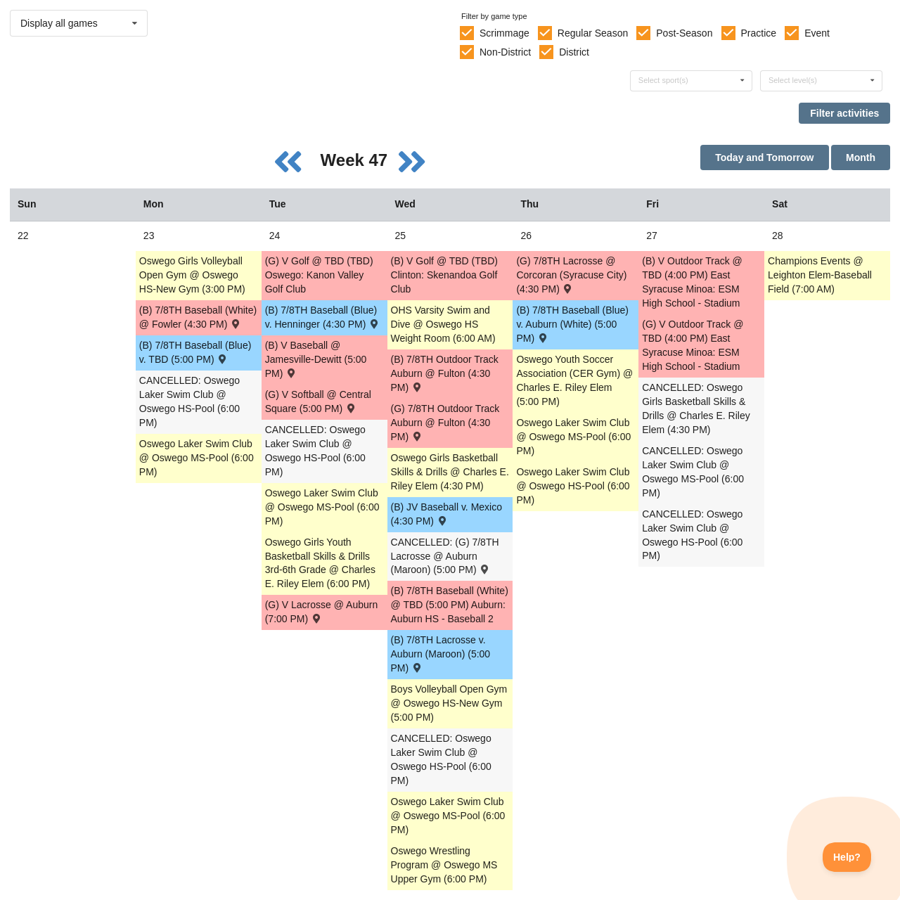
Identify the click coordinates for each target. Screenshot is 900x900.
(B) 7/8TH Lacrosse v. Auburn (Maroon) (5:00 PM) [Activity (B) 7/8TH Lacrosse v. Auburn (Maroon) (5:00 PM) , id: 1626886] (441, 654)
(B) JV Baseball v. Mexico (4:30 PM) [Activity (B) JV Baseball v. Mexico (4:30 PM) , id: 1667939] (446, 514)
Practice (759, 33)
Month (860, 157)
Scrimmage (504, 33)
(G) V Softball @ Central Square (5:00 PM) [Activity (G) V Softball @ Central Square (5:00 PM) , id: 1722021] (318, 401)
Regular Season (593, 33)
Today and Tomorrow (764, 157)
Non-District (505, 52)
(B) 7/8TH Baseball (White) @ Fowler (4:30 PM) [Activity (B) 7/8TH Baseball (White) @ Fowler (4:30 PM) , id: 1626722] (198, 317)
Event (817, 33)
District (574, 52)
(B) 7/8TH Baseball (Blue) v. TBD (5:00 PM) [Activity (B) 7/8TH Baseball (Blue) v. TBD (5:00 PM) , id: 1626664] (195, 352)
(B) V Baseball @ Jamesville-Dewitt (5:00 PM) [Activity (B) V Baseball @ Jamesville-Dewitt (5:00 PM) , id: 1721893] (316, 359)
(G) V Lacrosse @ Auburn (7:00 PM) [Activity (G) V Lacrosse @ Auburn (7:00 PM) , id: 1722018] (321, 611)
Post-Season (684, 33)
